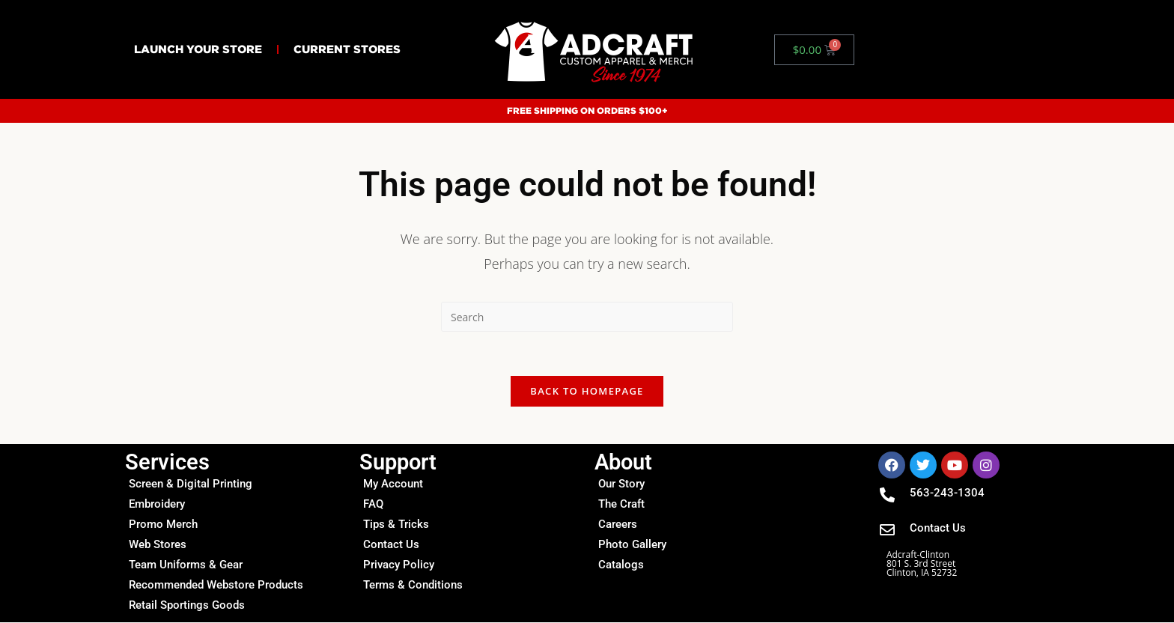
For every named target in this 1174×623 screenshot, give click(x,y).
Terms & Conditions (413, 585)
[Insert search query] (587, 317)
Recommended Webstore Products (216, 585)
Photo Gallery (632, 545)
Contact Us (391, 545)
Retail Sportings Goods (187, 606)
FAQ (373, 504)
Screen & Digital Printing (190, 484)
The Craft (621, 504)
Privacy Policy (398, 565)
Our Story (621, 484)
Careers (617, 525)
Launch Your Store (198, 49)
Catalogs (621, 565)
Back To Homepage (586, 391)
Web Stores (157, 545)
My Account (393, 484)
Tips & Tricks (396, 525)
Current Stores (347, 49)
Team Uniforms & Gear (186, 565)
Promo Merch (163, 525)
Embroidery (157, 504)
